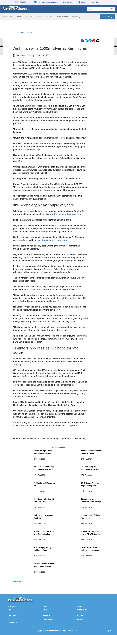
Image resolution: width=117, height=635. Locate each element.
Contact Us (12, 623)
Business (30, 17)
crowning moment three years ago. (65, 214)
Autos (79, 606)
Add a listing (107, 17)
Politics (50, 17)
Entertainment (62, 17)
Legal (108, 631)
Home (15, 32)
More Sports (18, 581)
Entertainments (48, 619)
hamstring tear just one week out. (53, 240)
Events (45, 610)
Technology (76, 17)
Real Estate (12, 616)
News (5, 16)
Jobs (44, 606)
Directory (46, 616)
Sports (40, 17)
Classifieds (82, 610)
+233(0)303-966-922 (21, 2)
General (19, 17)
